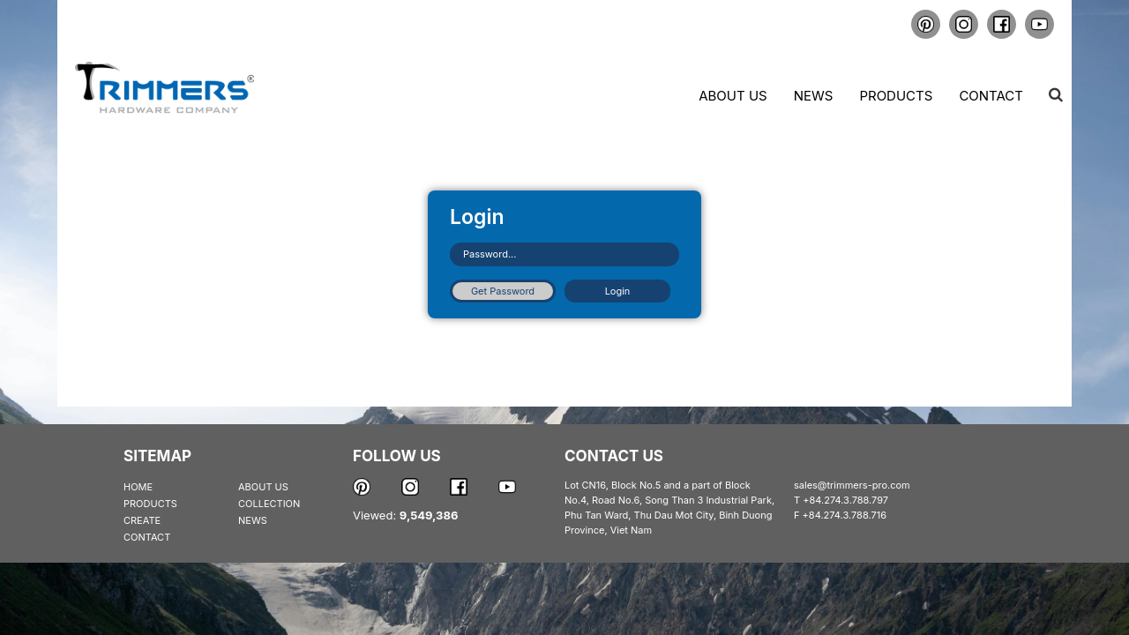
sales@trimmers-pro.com (852, 485)
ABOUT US (263, 487)
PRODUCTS (150, 503)
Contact (991, 95)
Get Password (503, 291)
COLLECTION (269, 503)
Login (618, 291)
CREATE (142, 520)
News (814, 95)
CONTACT (146, 537)
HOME (138, 487)
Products (895, 95)
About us (732, 95)
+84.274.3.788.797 (845, 500)
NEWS (252, 520)
